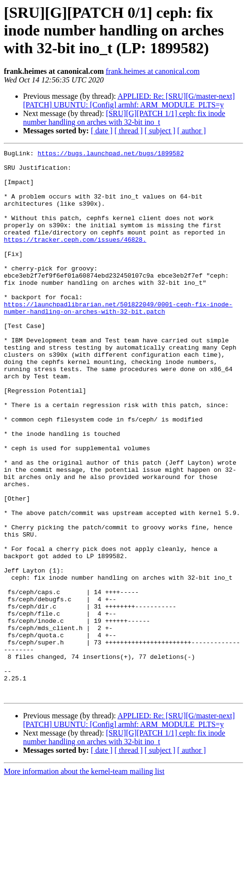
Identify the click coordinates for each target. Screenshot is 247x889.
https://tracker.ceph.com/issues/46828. (75, 258)
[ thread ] (128, 131)
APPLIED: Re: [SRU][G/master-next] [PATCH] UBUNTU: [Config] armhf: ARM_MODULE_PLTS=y (129, 100)
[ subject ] (160, 131)
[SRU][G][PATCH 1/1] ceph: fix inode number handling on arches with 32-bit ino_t (124, 117)
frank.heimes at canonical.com (152, 71)
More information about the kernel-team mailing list (84, 881)
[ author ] (191, 131)
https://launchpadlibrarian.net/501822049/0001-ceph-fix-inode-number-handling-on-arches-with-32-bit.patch (118, 340)
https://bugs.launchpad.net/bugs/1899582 (110, 154)
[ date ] (101, 131)
